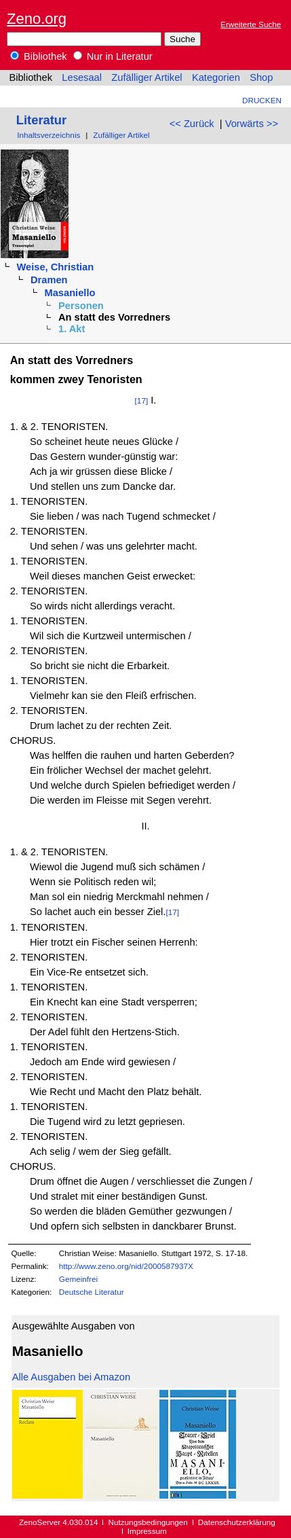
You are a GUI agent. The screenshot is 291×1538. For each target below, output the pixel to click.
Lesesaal (82, 77)
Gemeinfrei (78, 1278)
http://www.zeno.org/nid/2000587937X (126, 1266)
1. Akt (71, 328)
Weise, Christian (55, 267)
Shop (261, 77)
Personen (81, 305)
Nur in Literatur (113, 56)
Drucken (262, 100)
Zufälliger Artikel (146, 77)
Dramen (49, 279)
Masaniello (70, 292)
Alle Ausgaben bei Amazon (71, 1377)
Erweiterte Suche (250, 24)
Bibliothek (38, 56)
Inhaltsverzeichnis (48, 134)
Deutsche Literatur (91, 1291)
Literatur (41, 120)
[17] (142, 400)
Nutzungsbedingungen (148, 1522)
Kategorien (216, 77)
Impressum (147, 1530)
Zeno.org (36, 18)
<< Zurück (192, 123)
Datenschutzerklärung (236, 1522)
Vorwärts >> (251, 123)
